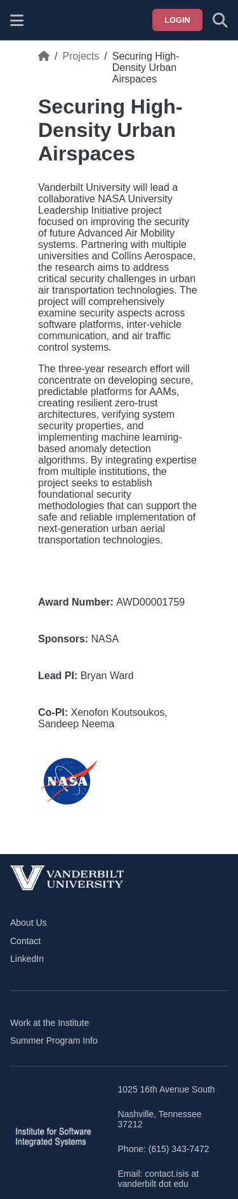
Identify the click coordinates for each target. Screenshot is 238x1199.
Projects (80, 56)
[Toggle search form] (220, 20)
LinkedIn (27, 959)
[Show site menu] (16, 20)
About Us (28, 922)
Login (177, 20)
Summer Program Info (54, 1040)
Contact (25, 941)
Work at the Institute (49, 1023)
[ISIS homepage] (49, 20)
